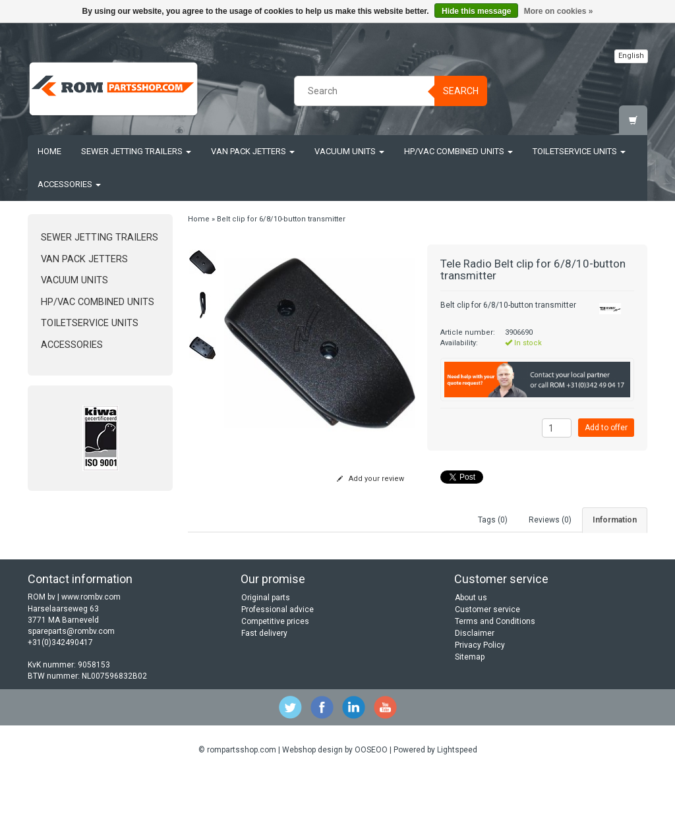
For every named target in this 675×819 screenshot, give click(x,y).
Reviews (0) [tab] (550, 519)
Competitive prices (275, 666)
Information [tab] (615, 519)
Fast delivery (264, 678)
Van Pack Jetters (253, 151)
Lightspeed (457, 794)
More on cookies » (558, 11)
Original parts (265, 642)
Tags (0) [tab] (493, 519)
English (631, 55)
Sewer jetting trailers (136, 151)
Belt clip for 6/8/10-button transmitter (281, 219)
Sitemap (469, 701)
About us (471, 642)
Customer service (487, 654)
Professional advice (277, 654)
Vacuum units (349, 151)
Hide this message (476, 11)
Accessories (69, 184)
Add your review (370, 478)
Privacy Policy (480, 689)
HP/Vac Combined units (458, 151)
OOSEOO (371, 794)
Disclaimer (474, 678)
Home (49, 151)
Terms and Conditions (495, 666)
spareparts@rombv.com (71, 675)
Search (461, 91)
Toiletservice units (579, 151)
